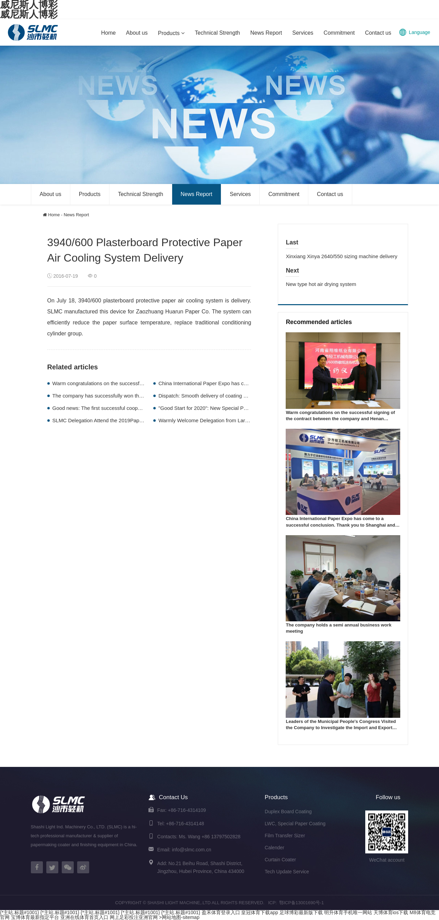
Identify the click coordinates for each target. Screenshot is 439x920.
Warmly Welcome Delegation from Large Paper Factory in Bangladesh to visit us (250, 420)
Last (292, 242)
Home (54, 214)
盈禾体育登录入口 (221, 912)
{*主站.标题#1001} (19, 912)
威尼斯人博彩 (29, 14)
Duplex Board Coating (288, 811)
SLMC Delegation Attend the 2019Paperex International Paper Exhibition (135, 420)
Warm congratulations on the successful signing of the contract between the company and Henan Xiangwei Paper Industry (340, 419)
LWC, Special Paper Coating (295, 823)
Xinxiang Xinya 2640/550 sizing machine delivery (341, 256)
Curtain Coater (280, 859)
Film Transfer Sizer (285, 835)
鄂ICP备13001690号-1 (301, 902)
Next (292, 270)
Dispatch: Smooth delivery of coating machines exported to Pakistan (236, 396)
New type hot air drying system (321, 284)
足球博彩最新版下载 (301, 912)
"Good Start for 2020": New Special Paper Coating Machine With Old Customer (248, 408)
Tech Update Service (287, 871)
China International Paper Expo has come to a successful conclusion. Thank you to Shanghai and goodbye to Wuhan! (340, 525)
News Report (76, 214)
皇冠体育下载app (259, 912)
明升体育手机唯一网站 (348, 912)
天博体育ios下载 (390, 912)
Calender (274, 847)
